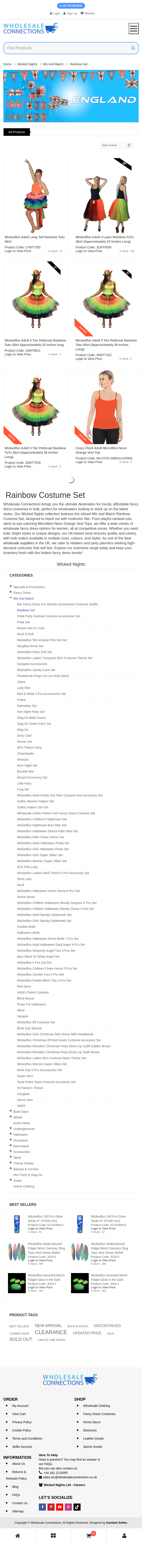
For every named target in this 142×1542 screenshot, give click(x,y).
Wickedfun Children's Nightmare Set (42, 819)
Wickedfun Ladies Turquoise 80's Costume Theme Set (54, 658)
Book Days (21, 1111)
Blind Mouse (25, 998)
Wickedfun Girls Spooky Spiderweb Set (44, 921)
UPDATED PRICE (87, 1333)
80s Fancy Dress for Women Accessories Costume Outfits (57, 604)
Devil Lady (24, 879)
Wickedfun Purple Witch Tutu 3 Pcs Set (44, 980)
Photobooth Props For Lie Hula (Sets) (43, 676)
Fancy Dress (22, 593)
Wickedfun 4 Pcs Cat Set (34, 962)
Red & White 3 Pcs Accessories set (41, 694)
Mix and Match (53, 64)
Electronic (90, 1430)
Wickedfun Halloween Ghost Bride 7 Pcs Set (47, 938)
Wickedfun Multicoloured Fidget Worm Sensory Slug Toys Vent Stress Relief (46, 1248)
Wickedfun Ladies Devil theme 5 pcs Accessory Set (53, 873)
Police (21, 700)
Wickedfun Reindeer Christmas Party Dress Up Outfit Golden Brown (64, 1046)
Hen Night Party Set (31, 711)
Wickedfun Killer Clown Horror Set (40, 837)
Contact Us (20, 1503)
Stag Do (22, 729)
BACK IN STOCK (77, 1326)
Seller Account (22, 1446)
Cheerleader (25, 753)
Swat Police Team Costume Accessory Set (46, 1082)
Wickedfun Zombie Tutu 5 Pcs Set (40, 974)
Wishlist (88, 13)
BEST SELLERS (19, 1326)
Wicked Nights (27, 64)
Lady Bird (23, 688)
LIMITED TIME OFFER (51, 1340)
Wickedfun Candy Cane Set (36, 670)
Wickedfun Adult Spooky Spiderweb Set (44, 915)
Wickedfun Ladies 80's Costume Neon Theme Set (51, 1058)
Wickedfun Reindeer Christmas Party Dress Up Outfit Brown (58, 1052)
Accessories (22, 1152)
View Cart (19, 1414)
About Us (18, 1463)
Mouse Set (24, 741)
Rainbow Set (26, 610)
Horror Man (25, 1100)
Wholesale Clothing (96, 1406)
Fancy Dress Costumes (99, 1414)
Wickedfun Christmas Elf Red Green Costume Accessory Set (59, 1040)
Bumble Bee (25, 771)
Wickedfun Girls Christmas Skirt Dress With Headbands (55, 1034)
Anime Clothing (23, 1186)
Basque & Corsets (26, 1169)
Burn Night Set (27, 765)
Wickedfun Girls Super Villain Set (40, 855)
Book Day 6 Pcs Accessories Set (39, 1070)
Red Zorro (24, 986)
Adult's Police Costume (33, 992)
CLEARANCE (51, 1332)
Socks (18, 1180)
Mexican (23, 759)
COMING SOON (19, 1333)
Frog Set (23, 789)
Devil (20, 885)
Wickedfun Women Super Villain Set (42, 861)
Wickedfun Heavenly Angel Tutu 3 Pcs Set (46, 950)
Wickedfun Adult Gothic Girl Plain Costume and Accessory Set (60, 795)
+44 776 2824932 (71, 5)
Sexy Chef (24, 735)
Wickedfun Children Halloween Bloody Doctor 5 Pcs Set (55, 909)
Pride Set (23, 622)
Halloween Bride (28, 932)
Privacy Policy (22, 1422)
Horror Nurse (26, 897)
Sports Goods (92, 1446)
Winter (18, 1117)
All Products (16, 132)
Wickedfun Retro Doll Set (34, 652)
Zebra (21, 682)
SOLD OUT (21, 1339)
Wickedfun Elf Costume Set (36, 1022)
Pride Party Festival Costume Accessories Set (48, 616)
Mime (21, 1010)
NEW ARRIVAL (48, 1326)
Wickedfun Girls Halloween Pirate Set (43, 849)
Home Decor (92, 1422)
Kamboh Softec (116, 1522)
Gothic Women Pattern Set (35, 801)
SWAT (21, 1106)
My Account (20, 1406)
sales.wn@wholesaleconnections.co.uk (70, 1477)
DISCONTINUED (107, 1326)
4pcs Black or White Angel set (38, 956)
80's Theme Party (29, 747)
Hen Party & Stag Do (27, 1175)
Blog (15, 1486)
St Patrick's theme (30, 1088)
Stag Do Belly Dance (31, 717)
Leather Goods (93, 1438)
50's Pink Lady (27, 867)
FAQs (16, 1495)
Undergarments (24, 1129)
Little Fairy (24, 783)
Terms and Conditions (27, 1438)
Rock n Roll (25, 634)
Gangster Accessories (32, 664)
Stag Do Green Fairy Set (34, 723)
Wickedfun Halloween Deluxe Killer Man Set (47, 831)
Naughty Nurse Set (30, 646)
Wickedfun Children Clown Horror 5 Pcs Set (47, 968)
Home (7, 64)
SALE (110, 1333)
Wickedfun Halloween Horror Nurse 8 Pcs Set (48, 891)
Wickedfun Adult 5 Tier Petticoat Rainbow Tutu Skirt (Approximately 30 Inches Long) (106, 345)
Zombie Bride (26, 926)
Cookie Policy (21, 1430)
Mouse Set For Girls (31, 628)
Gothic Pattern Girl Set (32, 807)
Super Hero (25, 1076)
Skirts (17, 1157)
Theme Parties (24, 1163)
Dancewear (21, 1146)
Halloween (21, 1134)
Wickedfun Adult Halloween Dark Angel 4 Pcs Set (51, 944)
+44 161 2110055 (55, 1473)
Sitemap (18, 1511)
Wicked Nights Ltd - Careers (64, 1485)
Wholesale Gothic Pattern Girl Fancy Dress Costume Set (56, 813)
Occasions (21, 1140)
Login (55, 13)
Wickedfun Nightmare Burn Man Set (42, 825)
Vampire (22, 1016)
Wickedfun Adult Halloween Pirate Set (43, 843)
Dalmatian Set (27, 706)
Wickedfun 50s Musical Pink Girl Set (42, 640)
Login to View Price (18, 251)
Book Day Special (29, 1028)
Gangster (23, 1094)
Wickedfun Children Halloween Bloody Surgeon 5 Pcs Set (57, 903)
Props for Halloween (31, 1004)
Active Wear (21, 1123)
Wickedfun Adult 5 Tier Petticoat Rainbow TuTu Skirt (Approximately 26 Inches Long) (35, 452)
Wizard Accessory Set (32, 777)
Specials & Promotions (29, 587)
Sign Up (70, 13)
